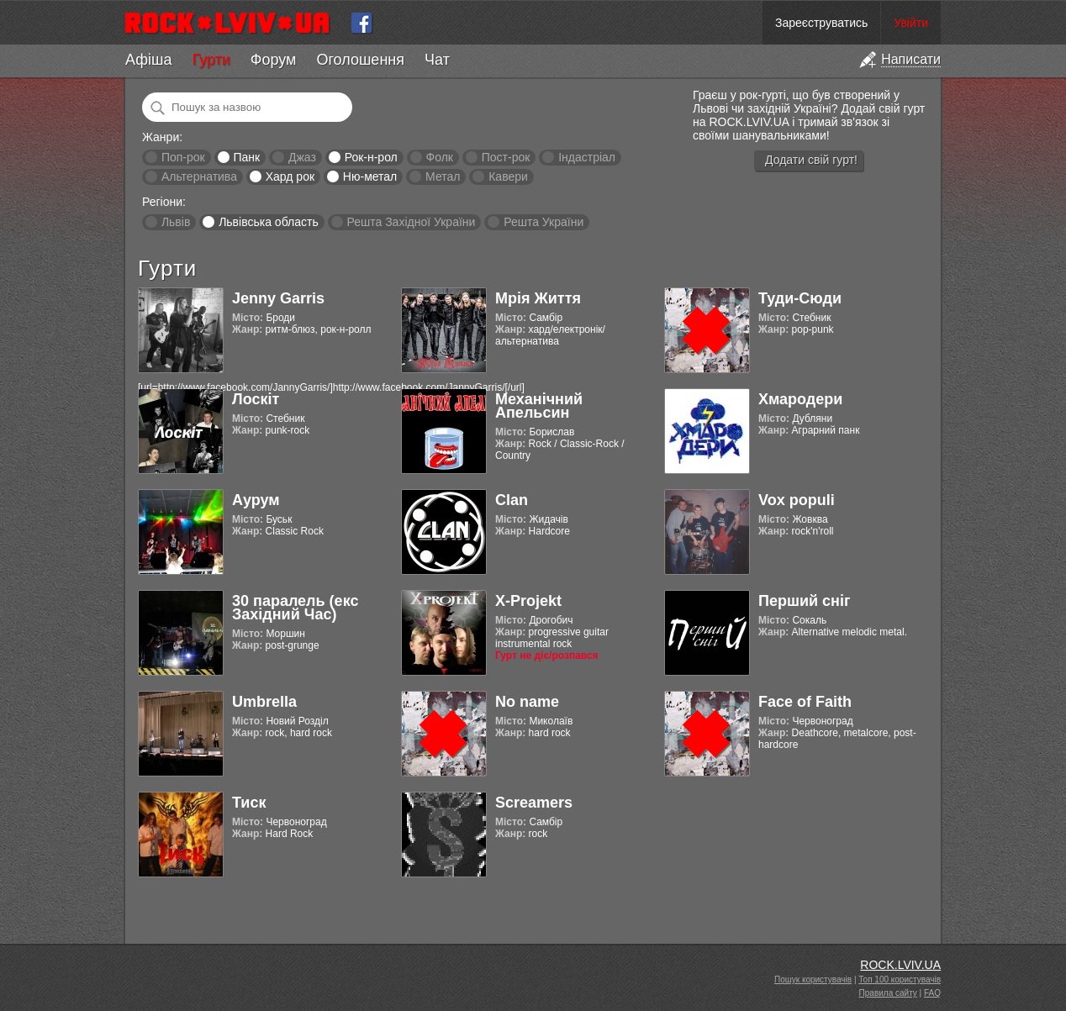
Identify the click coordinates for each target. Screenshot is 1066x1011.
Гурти (211, 59)
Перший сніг (804, 600)
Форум (274, 59)
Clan (511, 500)
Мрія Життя (538, 298)
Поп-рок (183, 157)
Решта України (543, 222)
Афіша (148, 59)
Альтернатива (199, 176)
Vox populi (796, 500)
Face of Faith (805, 701)
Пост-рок (506, 157)
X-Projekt (528, 600)
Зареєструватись (821, 22)
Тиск (249, 802)
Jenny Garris (278, 298)
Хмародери (800, 399)
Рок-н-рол (371, 157)
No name (527, 701)
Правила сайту (888, 993)
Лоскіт (255, 399)
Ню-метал (370, 176)
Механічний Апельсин (539, 406)
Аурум (256, 500)
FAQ (932, 993)
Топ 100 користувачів (899, 979)
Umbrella (264, 701)
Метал (442, 176)
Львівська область (269, 222)
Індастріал (586, 157)
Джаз (302, 157)
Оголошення (360, 59)
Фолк (439, 157)
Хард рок (290, 176)
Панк (246, 157)
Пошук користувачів (813, 979)
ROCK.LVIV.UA (900, 965)
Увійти (911, 22)
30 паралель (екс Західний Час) (295, 607)
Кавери (508, 176)
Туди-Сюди (800, 298)
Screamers (534, 802)
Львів (175, 222)
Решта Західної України (410, 222)
